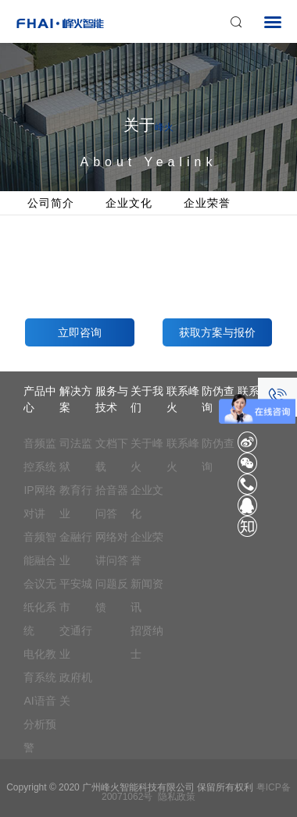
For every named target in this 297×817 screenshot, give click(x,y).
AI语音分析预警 (39, 724)
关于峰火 (147, 455)
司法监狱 (75, 455)
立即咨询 (80, 332)
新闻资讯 (147, 595)
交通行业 (75, 642)
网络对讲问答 (111, 549)
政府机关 (75, 689)
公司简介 (50, 203)
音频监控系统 (39, 455)
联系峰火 (182, 399)
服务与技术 (111, 399)
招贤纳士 (147, 642)
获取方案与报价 (217, 332)
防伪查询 (218, 455)
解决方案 (75, 399)
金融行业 (75, 549)
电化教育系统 (39, 666)
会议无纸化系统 (39, 607)
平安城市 (75, 595)
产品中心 (39, 399)
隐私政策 (176, 796)
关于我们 (147, 399)
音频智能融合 (39, 549)
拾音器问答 (111, 502)
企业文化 (129, 203)
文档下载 (111, 455)
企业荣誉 (207, 203)
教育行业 (75, 502)
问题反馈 (111, 595)
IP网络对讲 (39, 502)
